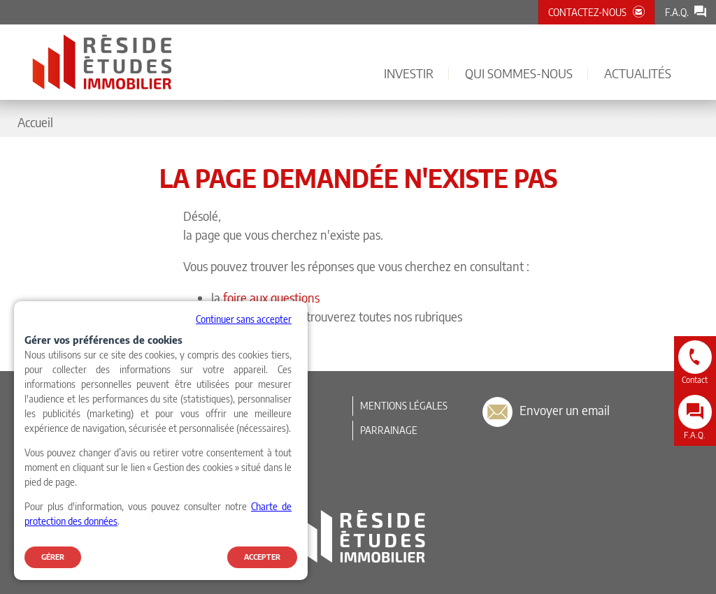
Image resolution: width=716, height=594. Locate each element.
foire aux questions (271, 297)
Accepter (262, 556)
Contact (695, 380)
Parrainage (388, 430)
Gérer (52, 556)
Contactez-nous (587, 12)
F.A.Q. (677, 12)
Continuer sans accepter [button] (244, 319)
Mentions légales (404, 406)
